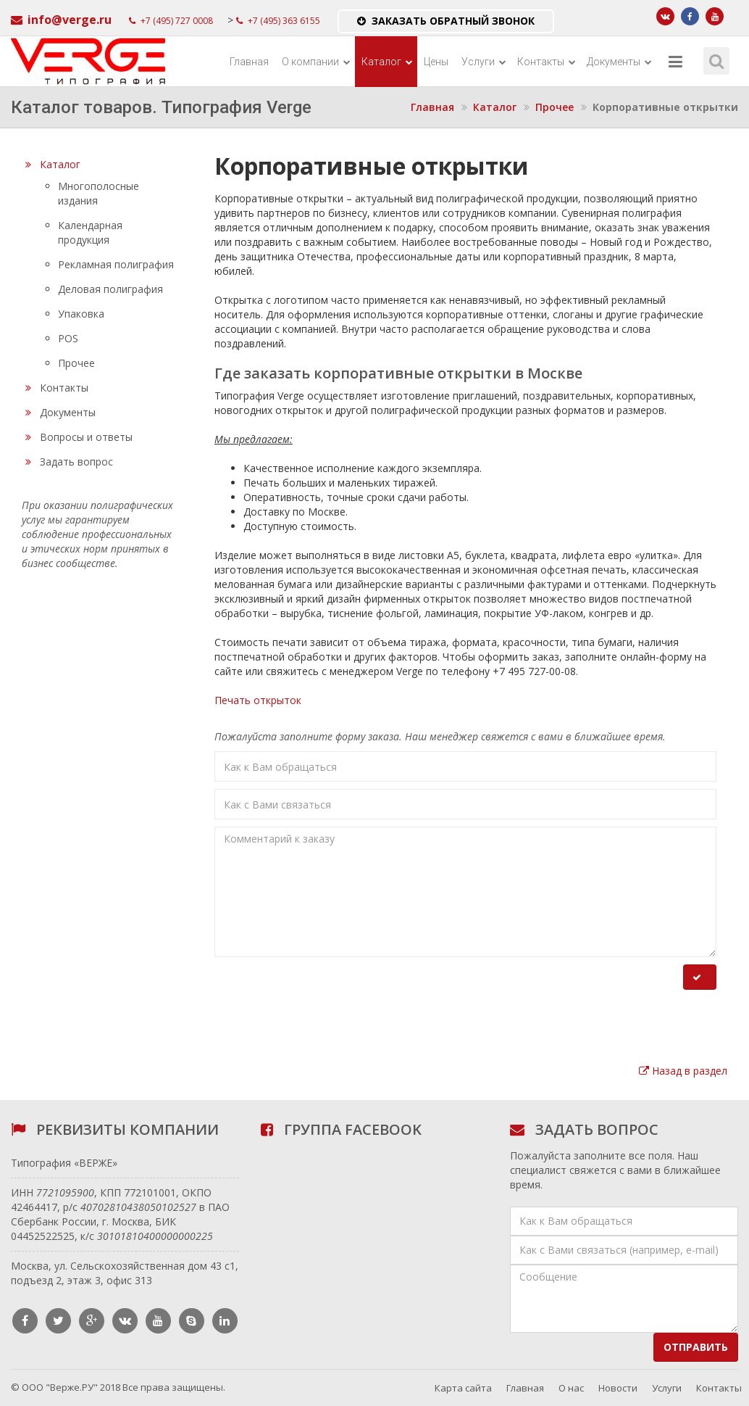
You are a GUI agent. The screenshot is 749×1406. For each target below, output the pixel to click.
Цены (436, 61)
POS (68, 338)
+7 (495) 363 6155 (278, 21)
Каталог (387, 61)
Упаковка (81, 314)
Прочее (554, 107)
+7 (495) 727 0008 (171, 21)
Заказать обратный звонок (446, 21)
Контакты (546, 61)
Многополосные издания (98, 193)
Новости (617, 1387)
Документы (619, 61)
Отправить (696, 1347)
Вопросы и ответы (79, 437)
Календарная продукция (90, 232)
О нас (571, 1387)
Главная (249, 61)
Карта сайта (463, 1387)
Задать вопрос (69, 461)
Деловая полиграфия (110, 289)
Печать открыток (257, 700)
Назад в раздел (683, 1071)
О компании (316, 61)
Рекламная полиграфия (116, 264)
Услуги (483, 61)
